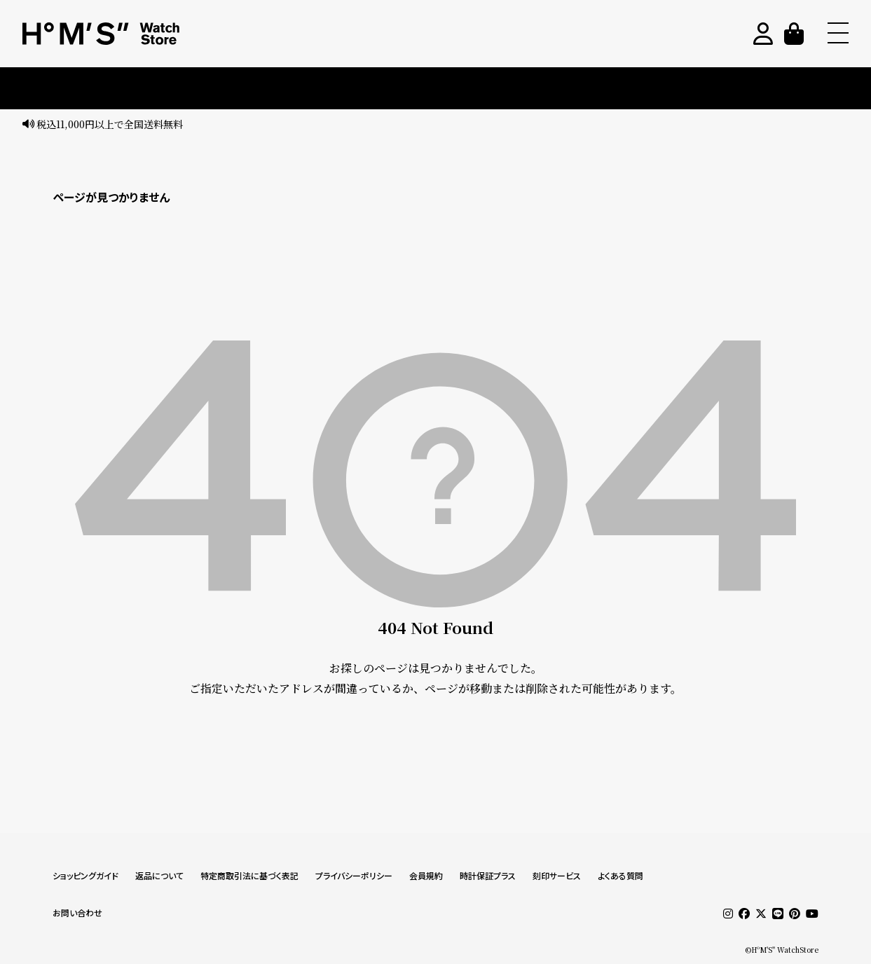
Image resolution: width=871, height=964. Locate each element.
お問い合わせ (77, 913)
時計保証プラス (488, 876)
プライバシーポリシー (353, 876)
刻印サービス (557, 876)
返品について (159, 876)
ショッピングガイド (85, 876)
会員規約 (426, 876)
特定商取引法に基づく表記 (249, 876)
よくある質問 (620, 876)
